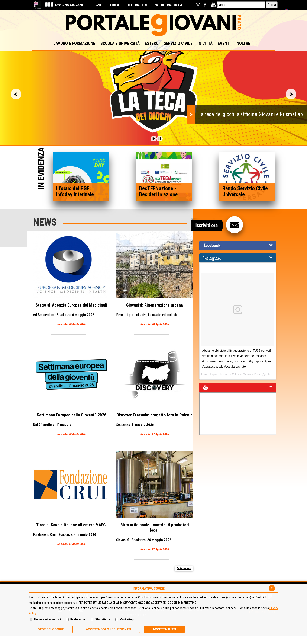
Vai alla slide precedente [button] (16, 94)
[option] (153, 89)
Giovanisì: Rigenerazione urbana (154, 279)
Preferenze (78, 619)
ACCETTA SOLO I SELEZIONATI (108, 629)
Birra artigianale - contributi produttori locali (154, 501)
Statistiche (102, 619)
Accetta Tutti (164, 629)
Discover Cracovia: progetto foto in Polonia (154, 389)
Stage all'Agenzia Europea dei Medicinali (71, 279)
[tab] (237, 245)
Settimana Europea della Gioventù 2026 (71, 389)
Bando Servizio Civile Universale (245, 191)
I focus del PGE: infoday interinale (75, 191)
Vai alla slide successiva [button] (291, 94)
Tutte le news (184, 568)
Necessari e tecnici (47, 619)
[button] (154, 138)
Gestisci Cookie (51, 629)
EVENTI (224, 43)
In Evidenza (41, 169)
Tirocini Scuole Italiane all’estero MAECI (71, 499)
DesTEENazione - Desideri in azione (158, 191)
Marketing (127, 619)
